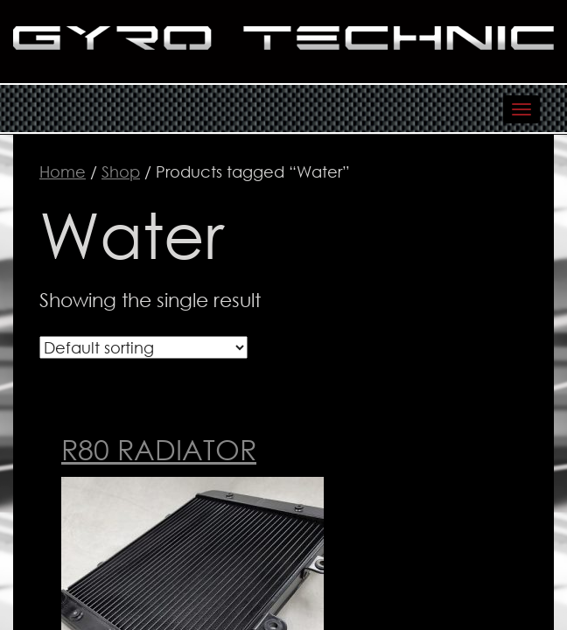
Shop (121, 171)
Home (62, 171)
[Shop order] (143, 347)
